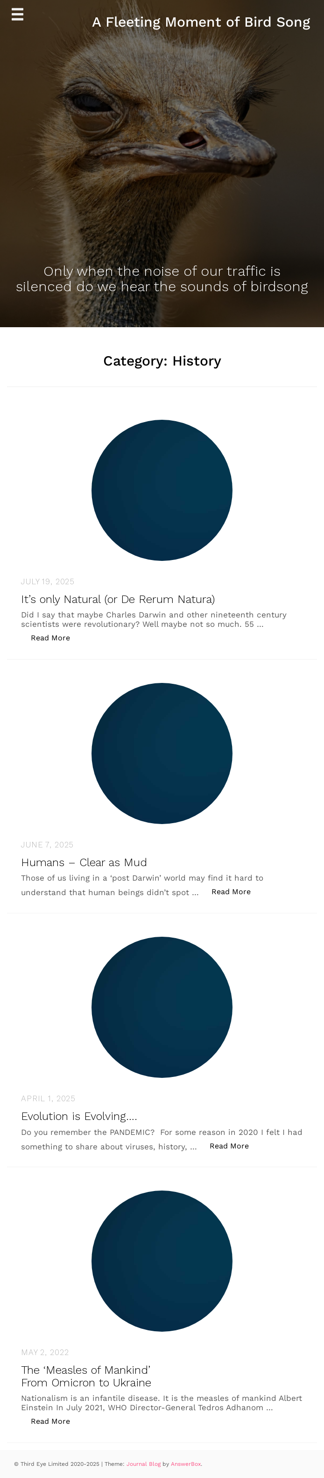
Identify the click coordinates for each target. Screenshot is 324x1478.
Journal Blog (144, 1464)
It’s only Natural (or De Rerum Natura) (118, 599)
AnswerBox (186, 1464)
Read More (55, 637)
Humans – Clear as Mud (84, 862)
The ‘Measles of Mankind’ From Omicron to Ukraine (86, 1376)
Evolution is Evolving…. (79, 1116)
